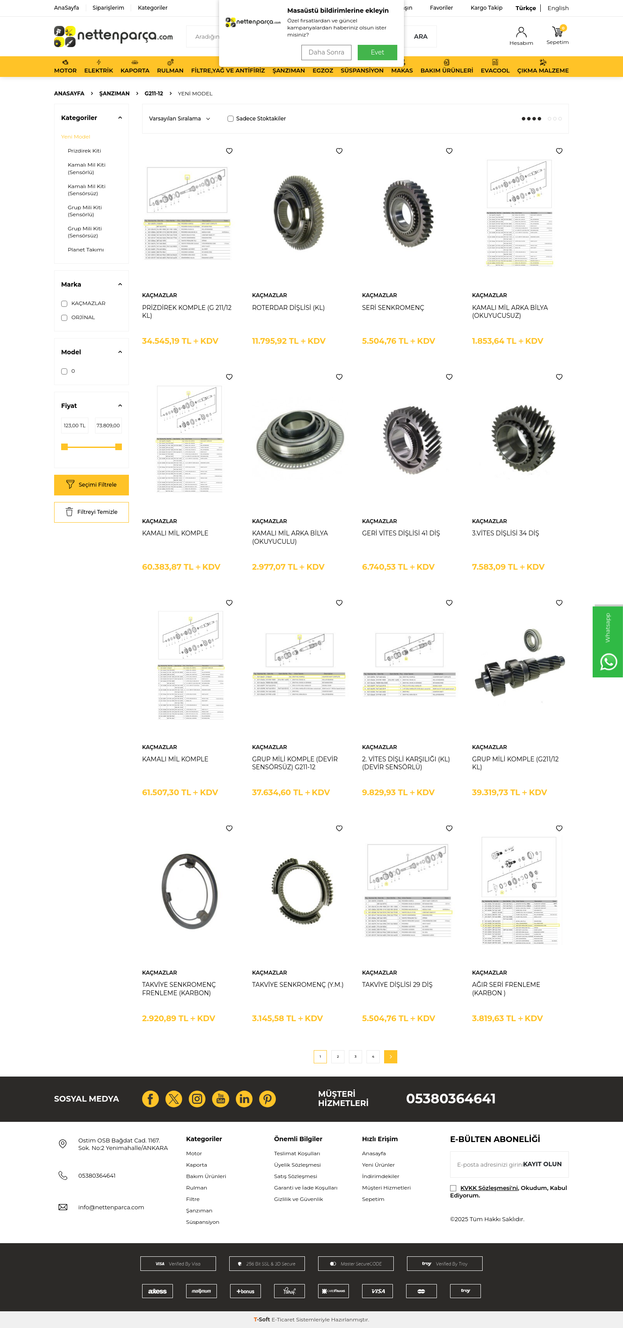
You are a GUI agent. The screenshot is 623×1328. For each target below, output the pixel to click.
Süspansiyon (362, 66)
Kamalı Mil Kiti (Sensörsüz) (87, 189)
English (558, 7)
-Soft (262, 1319)
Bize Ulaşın (398, 7)
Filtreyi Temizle (91, 512)
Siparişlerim (109, 7)
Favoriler (441, 7)
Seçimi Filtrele (91, 485)
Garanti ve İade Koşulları (305, 1187)
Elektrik (98, 66)
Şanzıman (288, 66)
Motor (65, 66)
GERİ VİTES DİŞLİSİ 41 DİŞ (401, 533)
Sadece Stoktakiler (256, 118)
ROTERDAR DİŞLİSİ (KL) (288, 308)
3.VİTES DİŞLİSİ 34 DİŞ (505, 533)
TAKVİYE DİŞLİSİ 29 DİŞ (397, 985)
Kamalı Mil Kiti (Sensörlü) (87, 168)
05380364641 (451, 1099)
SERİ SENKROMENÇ (393, 308)
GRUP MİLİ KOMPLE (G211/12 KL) (515, 763)
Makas (402, 66)
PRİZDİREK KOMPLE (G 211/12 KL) (186, 312)
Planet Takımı (86, 249)
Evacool (495, 66)
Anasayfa (69, 93)
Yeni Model (75, 136)
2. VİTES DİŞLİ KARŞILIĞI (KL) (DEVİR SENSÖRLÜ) (406, 763)
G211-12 (154, 93)
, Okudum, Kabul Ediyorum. (508, 1191)
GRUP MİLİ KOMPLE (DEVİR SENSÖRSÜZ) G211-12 (295, 763)
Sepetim (373, 1199)
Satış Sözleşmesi (295, 1176)
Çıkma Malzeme (543, 66)
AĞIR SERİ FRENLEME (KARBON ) (506, 989)
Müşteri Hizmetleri (386, 1187)
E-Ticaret (283, 1319)
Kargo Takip (486, 7)
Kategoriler (152, 7)
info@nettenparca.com (111, 1207)
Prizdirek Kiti (84, 150)
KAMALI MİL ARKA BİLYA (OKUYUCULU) (290, 537)
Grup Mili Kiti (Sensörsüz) (85, 232)
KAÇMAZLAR (83, 303)
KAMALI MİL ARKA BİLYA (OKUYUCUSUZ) (510, 312)
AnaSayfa (66, 7)
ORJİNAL (78, 317)
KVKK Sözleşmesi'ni (489, 1187)
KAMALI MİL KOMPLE (175, 533)
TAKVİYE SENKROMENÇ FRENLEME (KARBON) (179, 989)
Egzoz (323, 66)
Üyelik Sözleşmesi (297, 1164)
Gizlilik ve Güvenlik (298, 1199)
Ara (421, 36)
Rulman (170, 66)
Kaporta (135, 66)
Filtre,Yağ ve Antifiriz (228, 66)
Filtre (193, 1199)
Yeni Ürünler (378, 1164)
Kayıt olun (542, 1164)
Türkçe (526, 7)
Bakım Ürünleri (447, 66)
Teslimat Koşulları (297, 1153)
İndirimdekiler (380, 1176)
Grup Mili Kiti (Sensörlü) (85, 211)
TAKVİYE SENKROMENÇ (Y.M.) (298, 985)
